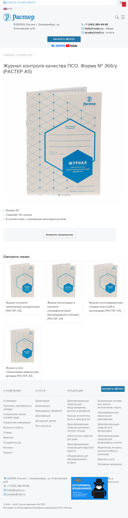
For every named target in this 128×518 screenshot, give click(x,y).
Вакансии (8, 437)
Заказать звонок (64, 39)
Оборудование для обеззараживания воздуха (77, 459)
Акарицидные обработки (48, 411)
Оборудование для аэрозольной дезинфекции (108, 415)
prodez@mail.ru (94, 32)
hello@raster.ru (94, 28)
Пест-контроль (43, 426)
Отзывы (7, 432)
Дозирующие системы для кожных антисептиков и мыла (110, 404)
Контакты (8, 447)
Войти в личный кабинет (21, 3)
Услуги (40, 391)
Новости (7, 452)
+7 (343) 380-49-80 (96, 24)
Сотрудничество (12, 442)
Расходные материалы (110, 464)
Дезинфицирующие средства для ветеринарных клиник (110, 439)
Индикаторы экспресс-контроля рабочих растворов (110, 450)
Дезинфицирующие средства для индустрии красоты (80, 447)
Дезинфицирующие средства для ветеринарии (108, 427)
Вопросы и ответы (13, 427)
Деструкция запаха (45, 421)
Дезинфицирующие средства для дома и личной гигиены (78, 427)
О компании (12, 391)
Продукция (8, 55)
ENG (10, 9)
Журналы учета (24, 55)
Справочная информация (17, 422)
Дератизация (42, 401)
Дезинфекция (42, 416)
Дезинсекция (42, 406)
